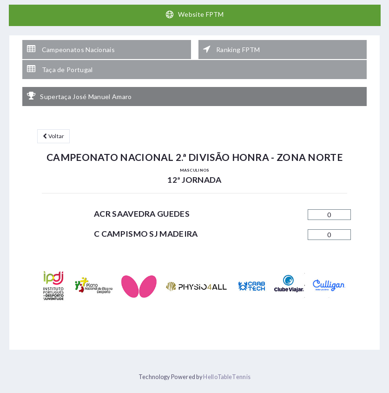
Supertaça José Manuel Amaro (79, 96)
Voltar (53, 136)
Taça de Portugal (59, 69)
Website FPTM (194, 14)
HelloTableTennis (227, 376)
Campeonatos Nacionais (71, 49)
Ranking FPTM (231, 49)
